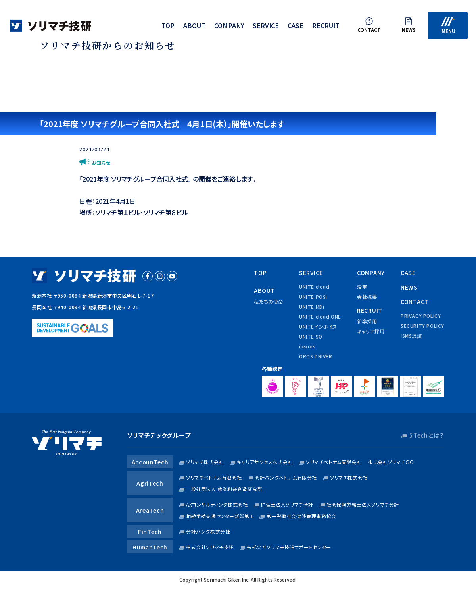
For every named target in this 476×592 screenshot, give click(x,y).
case (295, 27)
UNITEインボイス (318, 326)
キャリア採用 (371, 331)
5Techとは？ (426, 435)
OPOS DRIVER (315, 356)
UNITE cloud (314, 286)
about (194, 27)
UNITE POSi (313, 296)
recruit (326, 27)
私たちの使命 (268, 301)
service (266, 27)
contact (415, 302)
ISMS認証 (411, 335)
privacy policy (421, 315)
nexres (307, 346)
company (229, 27)
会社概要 (367, 296)
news (409, 287)
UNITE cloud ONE (320, 316)
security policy (422, 325)
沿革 (362, 286)
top (168, 27)
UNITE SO (310, 336)
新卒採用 (367, 321)
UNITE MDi (311, 306)
